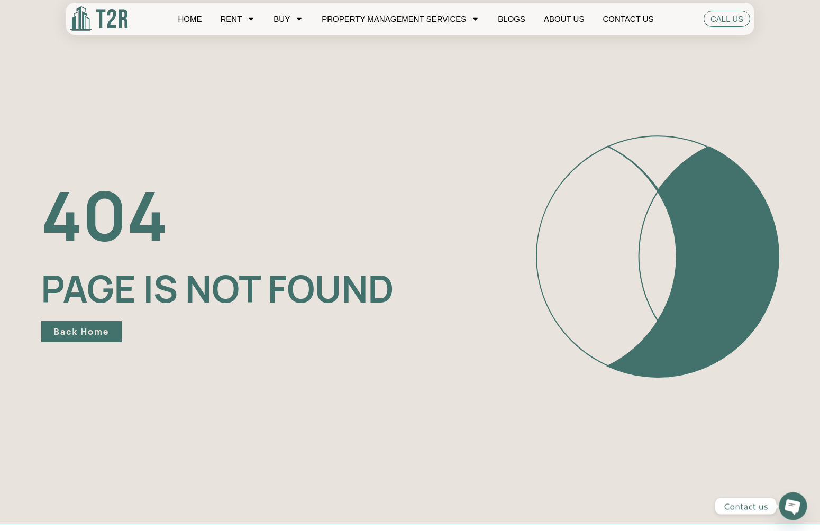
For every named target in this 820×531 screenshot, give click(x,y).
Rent (237, 19)
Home (190, 18)
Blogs (511, 18)
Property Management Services (400, 19)
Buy (288, 19)
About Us (564, 18)
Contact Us (628, 18)
